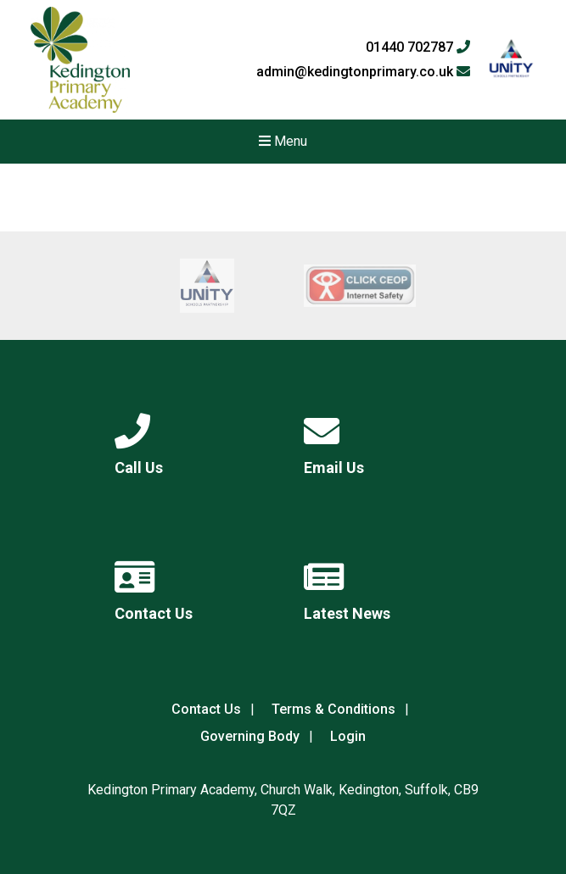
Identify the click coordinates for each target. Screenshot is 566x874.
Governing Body (250, 736)
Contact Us (206, 709)
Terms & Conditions (333, 709)
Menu (283, 141)
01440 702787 (418, 47)
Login (348, 736)
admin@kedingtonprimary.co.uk (363, 72)
